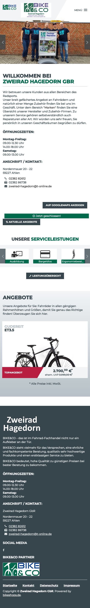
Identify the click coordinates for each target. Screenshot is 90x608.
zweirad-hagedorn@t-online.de (30, 186)
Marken (49, 107)
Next (87, 42)
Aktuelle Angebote (21, 221)
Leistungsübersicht (45, 275)
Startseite (10, 585)
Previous (3, 42)
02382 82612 (17, 178)
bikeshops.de (12, 595)
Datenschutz (49, 585)
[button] (80, 10)
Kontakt (28, 585)
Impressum (72, 585)
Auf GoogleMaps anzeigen (65, 205)
